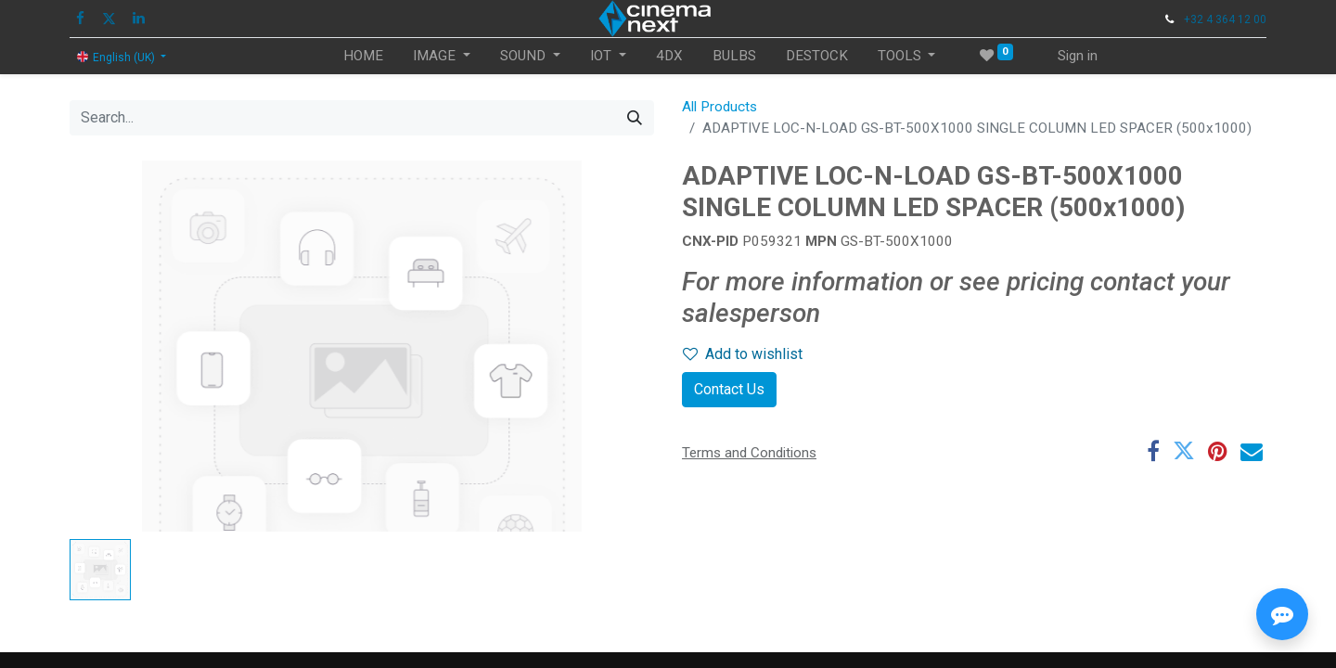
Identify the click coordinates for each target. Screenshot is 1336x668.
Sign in (1078, 55)
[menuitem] (363, 56)
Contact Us (729, 389)
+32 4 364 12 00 (1225, 19)
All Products (719, 106)
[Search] (634, 117)
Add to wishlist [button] (743, 354)
